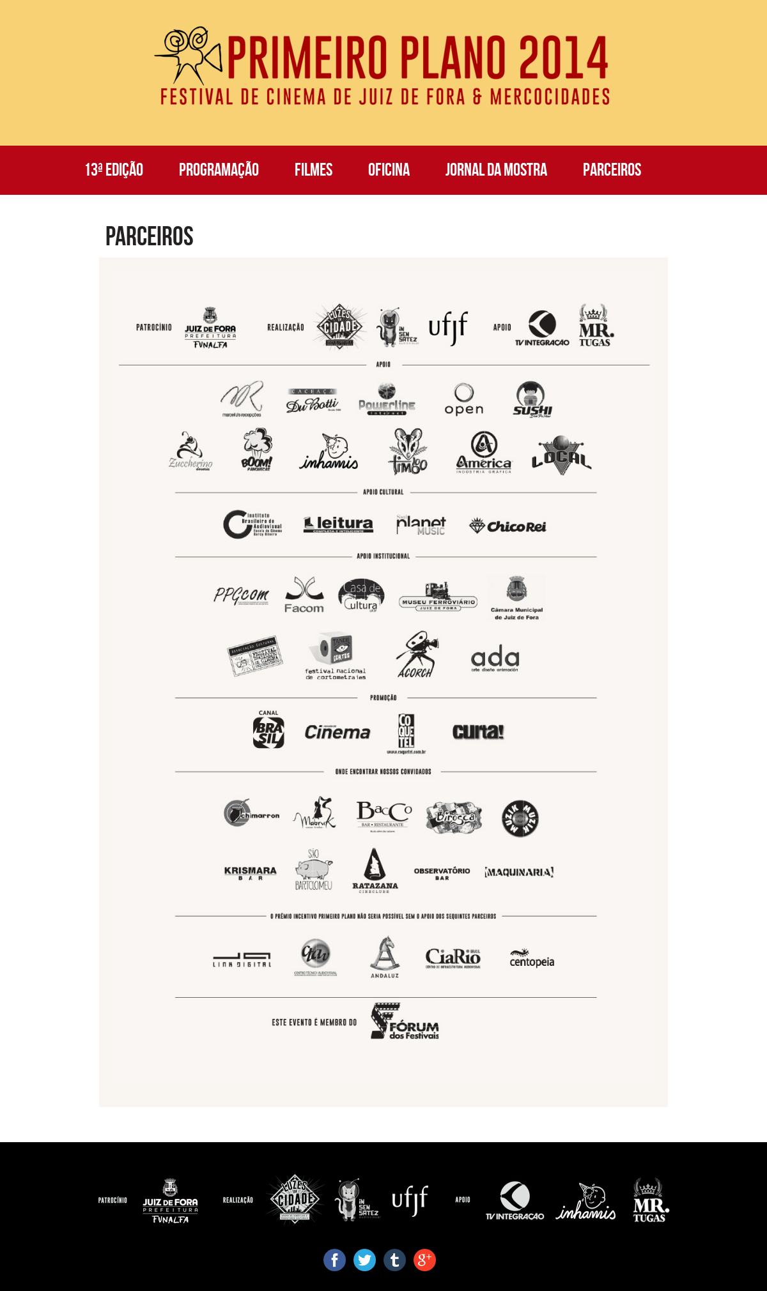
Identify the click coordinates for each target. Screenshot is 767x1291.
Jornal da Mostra (496, 170)
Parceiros (612, 170)
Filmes (313, 170)
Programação (219, 170)
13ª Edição (113, 170)
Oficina (389, 170)
